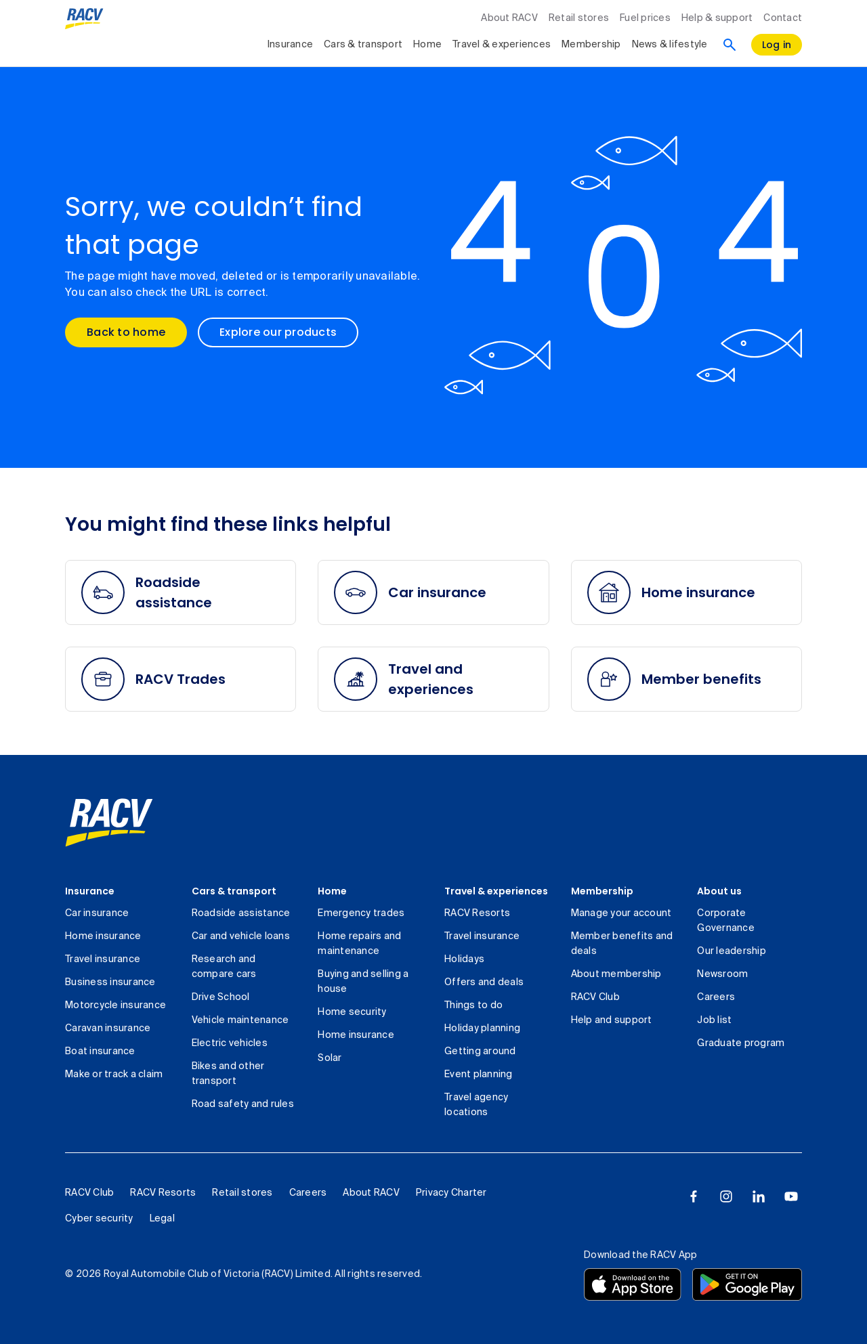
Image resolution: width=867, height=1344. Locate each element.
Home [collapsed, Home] (427, 44)
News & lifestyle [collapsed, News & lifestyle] (670, 44)
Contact (782, 18)
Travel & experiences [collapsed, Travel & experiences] (501, 44)
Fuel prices (645, 18)
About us (719, 891)
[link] (109, 822)
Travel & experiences (496, 891)
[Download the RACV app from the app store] (632, 1284)
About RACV (509, 18)
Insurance (89, 891)
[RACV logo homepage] (84, 19)
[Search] (729, 45)
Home (332, 891)
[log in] (777, 45)
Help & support (717, 18)
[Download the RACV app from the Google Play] (747, 1284)
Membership (602, 891)
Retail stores (579, 18)
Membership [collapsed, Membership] (591, 44)
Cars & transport (234, 891)
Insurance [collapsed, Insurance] (290, 44)
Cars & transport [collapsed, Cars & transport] (363, 44)
